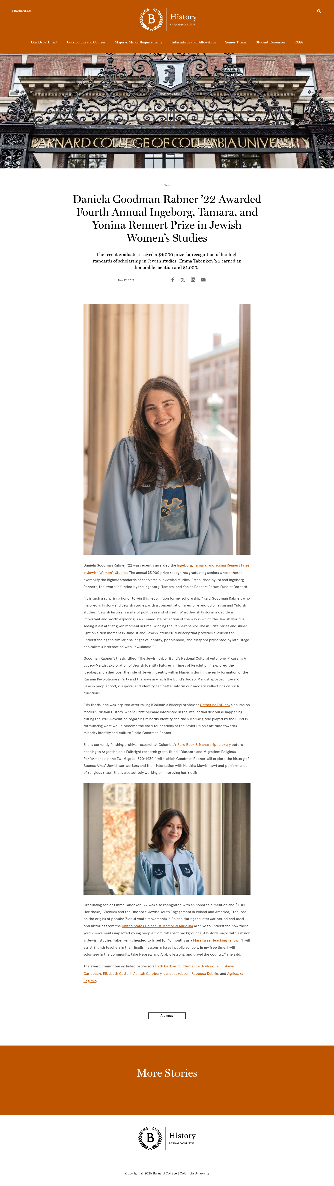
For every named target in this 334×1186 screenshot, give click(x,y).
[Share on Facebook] (173, 280)
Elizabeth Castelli (117, 973)
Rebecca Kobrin (204, 973)
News (167, 185)
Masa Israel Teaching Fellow (215, 940)
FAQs (298, 42)
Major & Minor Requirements (138, 42)
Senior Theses (236, 42)
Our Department (44, 42)
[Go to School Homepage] (168, 19)
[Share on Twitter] (183, 280)
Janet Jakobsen (176, 973)
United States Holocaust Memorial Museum (157, 926)
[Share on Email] (203, 280)
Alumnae (167, 1016)
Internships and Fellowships (193, 42)
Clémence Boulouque (200, 966)
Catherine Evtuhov (215, 705)
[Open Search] (319, 11)
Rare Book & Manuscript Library (204, 744)
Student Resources (270, 42)
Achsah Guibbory (147, 973)
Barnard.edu (22, 11)
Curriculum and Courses (86, 42)
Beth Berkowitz (168, 966)
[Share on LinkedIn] (193, 280)
